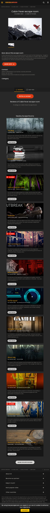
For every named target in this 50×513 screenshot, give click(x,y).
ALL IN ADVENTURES (19, 444)
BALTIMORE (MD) (12, 274)
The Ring (11, 131)
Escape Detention (14, 159)
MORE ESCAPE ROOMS (25, 462)
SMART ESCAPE (19, 132)
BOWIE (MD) (11, 444)
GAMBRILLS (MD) (12, 246)
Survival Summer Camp (16, 187)
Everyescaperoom (5, 6)
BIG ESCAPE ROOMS (23, 217)
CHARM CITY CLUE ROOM (23, 331)
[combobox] (48, 2)
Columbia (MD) (14, 6)
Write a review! (25, 96)
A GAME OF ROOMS (30, 14)
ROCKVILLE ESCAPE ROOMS (23, 416)
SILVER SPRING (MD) (12, 217)
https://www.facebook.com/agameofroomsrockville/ (21, 74)
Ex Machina (12, 386)
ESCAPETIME (20, 359)
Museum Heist (13, 272)
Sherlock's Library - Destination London (22, 442)
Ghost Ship (12, 357)
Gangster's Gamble (15, 329)
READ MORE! (12, 170)
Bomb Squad (12, 301)
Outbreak (11, 216)
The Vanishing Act (14, 244)
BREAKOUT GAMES (21, 274)
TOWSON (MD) (11, 132)
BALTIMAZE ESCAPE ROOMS (23, 302)
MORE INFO (8, 64)
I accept (25, 510)
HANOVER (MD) (11, 189)
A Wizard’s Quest (14, 414)
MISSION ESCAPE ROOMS (22, 189)
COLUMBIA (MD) (18, 14)
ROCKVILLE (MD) (11, 416)
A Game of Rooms (24, 6)
